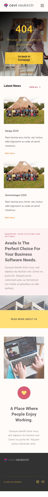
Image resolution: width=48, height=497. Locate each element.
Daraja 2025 (12, 130)
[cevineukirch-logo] (19, 4)
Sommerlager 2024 (16, 194)
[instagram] (37, 481)
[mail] (43, 481)
